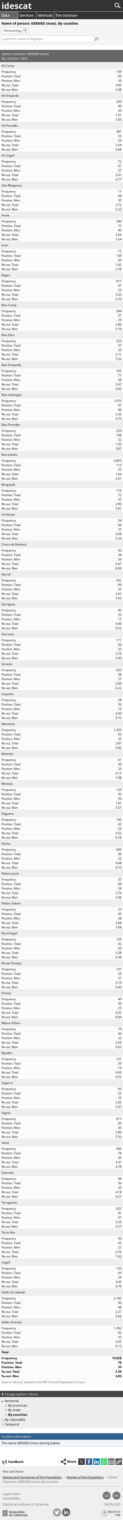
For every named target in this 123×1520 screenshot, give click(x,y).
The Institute (66, 15)
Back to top (114, 1513)
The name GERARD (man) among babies (30, 1443)
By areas (14, 1410)
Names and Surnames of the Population (32, 1477)
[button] (119, 1461)
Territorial (11, 1401)
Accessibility (11, 1498)
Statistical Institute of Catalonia (25, 1504)
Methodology (13, 30)
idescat (16, 5)
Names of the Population (85, 1477)
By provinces (17, 1405)
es (117, 1495)
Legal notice (11, 1494)
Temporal (12, 1424)
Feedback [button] (12, 1462)
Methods (45, 15)
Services (27, 15)
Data (5, 15)
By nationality (15, 1419)
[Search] (101, 5)
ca (107, 1495)
